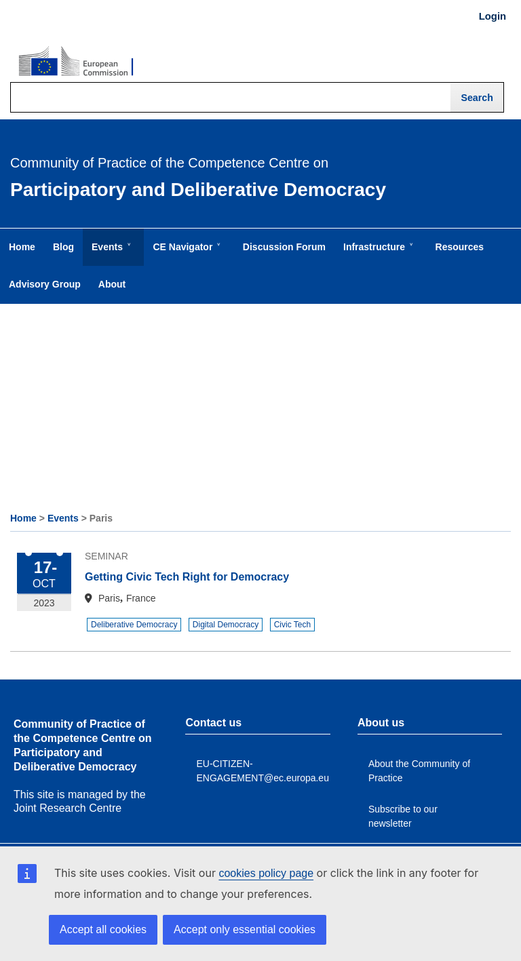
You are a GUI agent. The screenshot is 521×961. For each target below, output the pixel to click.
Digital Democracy (225, 624)
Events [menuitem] (110, 253)
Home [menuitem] (22, 246)
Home (23, 518)
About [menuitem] (112, 284)
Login (492, 16)
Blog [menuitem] (63, 246)
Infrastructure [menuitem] (376, 253)
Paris (109, 598)
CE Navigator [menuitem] (185, 253)
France (141, 598)
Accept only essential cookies (244, 929)
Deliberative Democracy (134, 624)
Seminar (106, 556)
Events (63, 518)
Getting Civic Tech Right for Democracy (187, 577)
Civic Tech (292, 624)
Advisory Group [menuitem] (45, 284)
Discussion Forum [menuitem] (284, 246)
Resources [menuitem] (460, 246)
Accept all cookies (103, 929)
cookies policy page (265, 873)
